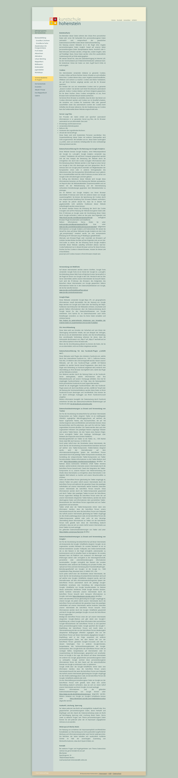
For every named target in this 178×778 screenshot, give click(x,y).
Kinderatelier (39, 67)
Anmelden (127, 20)
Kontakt (119, 20)
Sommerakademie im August (41, 79)
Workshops (39, 72)
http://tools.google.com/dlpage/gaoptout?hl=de (76, 218)
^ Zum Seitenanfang (41, 773)
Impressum (103, 774)
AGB (109, 774)
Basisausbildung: (40, 38)
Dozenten (38, 87)
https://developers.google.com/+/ (84, 596)
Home (113, 20)
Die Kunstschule (40, 84)
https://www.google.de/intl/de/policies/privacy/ (75, 694)
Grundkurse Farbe (41, 43)
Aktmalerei (38, 56)
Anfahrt (134, 20)
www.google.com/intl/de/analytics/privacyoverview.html (78, 227)
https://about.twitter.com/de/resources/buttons (80, 461)
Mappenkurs (39, 62)
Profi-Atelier (39, 51)
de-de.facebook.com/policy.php (81, 404)
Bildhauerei (39, 64)
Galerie (37, 96)
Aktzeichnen (39, 53)
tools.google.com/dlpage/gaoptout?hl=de (73, 224)
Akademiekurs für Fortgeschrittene (41, 47)
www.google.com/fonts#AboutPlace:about (73, 290)
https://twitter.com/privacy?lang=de (71, 532)
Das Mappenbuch (41, 93)
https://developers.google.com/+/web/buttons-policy (88, 699)
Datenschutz (117, 774)
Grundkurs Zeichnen (42, 41)
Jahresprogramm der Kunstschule (40, 32)
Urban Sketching (40, 59)
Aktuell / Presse (40, 90)
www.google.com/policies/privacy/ (70, 292)
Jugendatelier (39, 70)
